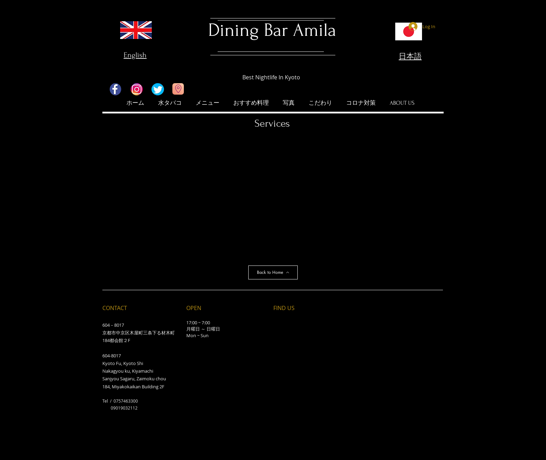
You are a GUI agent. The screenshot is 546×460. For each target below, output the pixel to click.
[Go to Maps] (178, 89)
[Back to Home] (273, 272)
